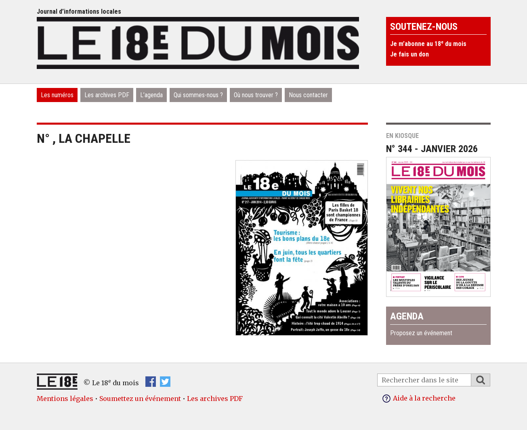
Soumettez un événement (140, 399)
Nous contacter (308, 95)
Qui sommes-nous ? (198, 95)
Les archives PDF (106, 95)
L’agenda (151, 95)
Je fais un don (409, 54)
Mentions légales (65, 399)
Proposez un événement (421, 333)
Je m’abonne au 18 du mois (428, 44)
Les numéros (57, 95)
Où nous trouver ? (256, 95)
